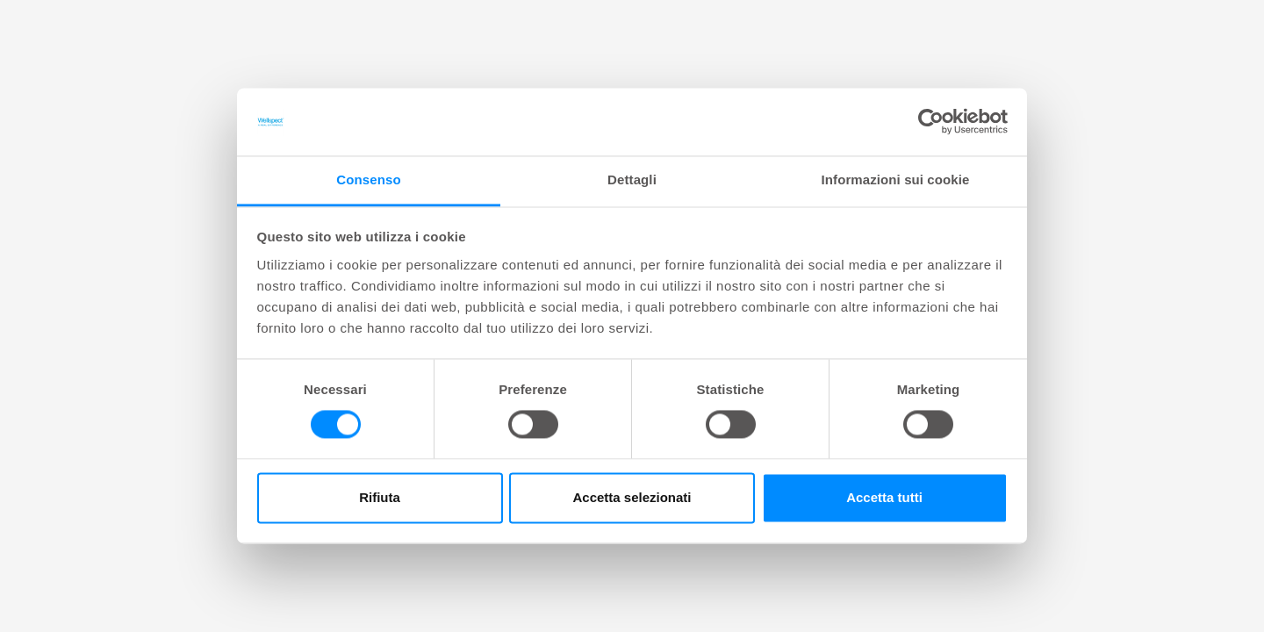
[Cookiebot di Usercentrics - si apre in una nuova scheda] (931, 122)
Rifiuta (379, 497)
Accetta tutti (884, 497)
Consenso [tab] (368, 179)
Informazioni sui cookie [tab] (896, 179)
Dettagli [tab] (632, 179)
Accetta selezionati (631, 497)
